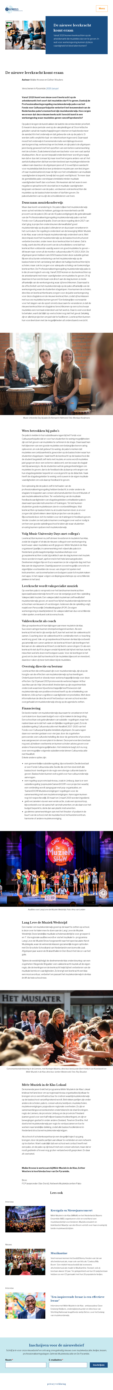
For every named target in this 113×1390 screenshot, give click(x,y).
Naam (9, 1360)
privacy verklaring (56, 1384)
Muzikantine (59, 1253)
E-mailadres (56, 1360)
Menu (102, 8)
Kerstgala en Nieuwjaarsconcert (71, 1210)
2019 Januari (52, 88)
